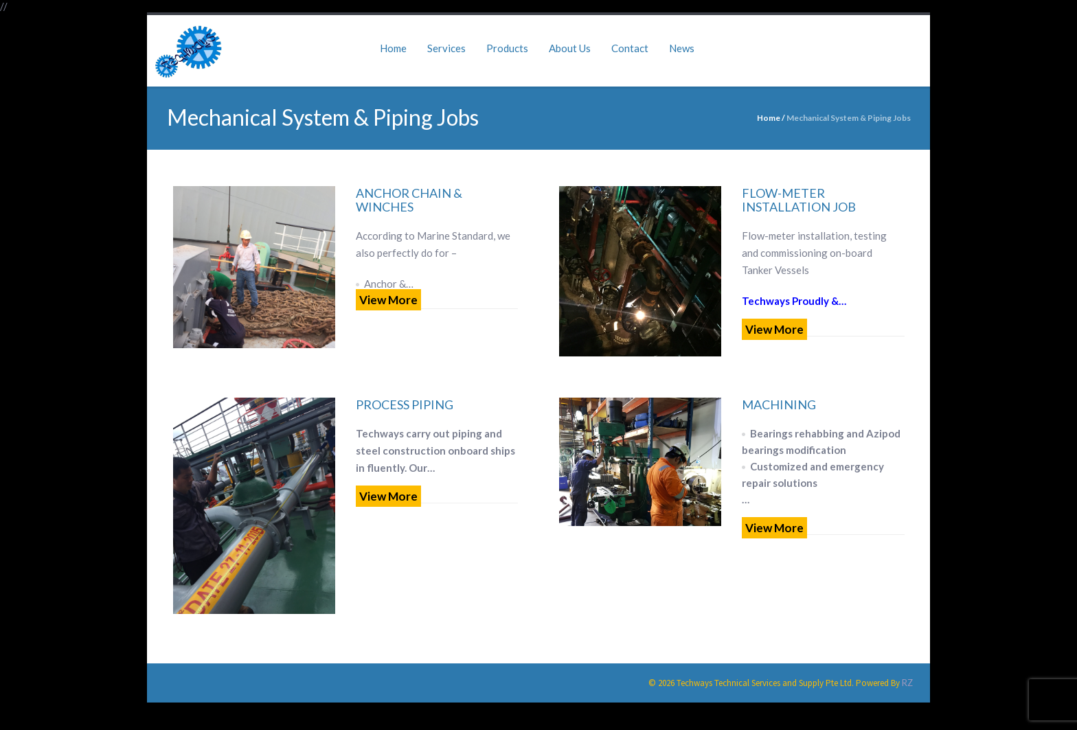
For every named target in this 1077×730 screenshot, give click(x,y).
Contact (629, 48)
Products (507, 48)
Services (446, 48)
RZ (907, 682)
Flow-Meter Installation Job (799, 199)
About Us (570, 48)
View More (388, 300)
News (681, 48)
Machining (779, 404)
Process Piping (404, 404)
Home (393, 48)
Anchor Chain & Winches (409, 199)
